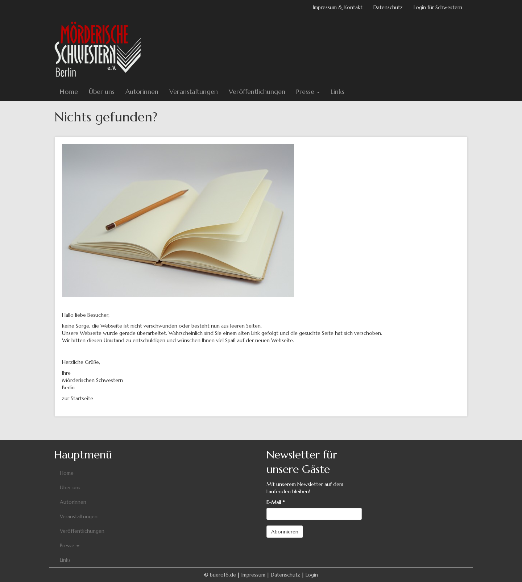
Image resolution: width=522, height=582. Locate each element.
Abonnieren (284, 531)
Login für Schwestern (438, 7)
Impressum (253, 574)
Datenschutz (388, 7)
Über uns (102, 91)
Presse (308, 91)
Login (312, 574)
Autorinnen (141, 91)
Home (69, 91)
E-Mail (275, 502)
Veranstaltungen (193, 91)
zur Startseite (77, 398)
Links (337, 91)
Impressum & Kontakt (337, 7)
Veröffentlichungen (257, 91)
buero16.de (223, 574)
